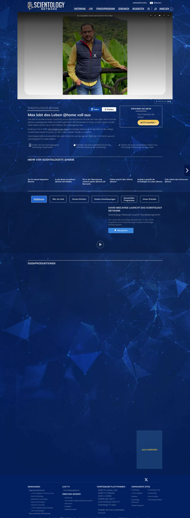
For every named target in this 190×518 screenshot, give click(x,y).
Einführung (68, 498)
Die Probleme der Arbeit (58, 129)
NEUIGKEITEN (138, 9)
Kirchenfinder (152, 493)
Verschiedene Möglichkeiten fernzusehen (79, 501)
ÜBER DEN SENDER (71, 494)
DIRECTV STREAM (106, 493)
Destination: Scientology (39, 499)
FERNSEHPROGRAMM (105, 9)
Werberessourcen (71, 509)
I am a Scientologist (37, 511)
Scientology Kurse (154, 490)
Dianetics (134, 496)
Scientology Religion (155, 500)
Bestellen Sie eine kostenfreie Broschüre (93, 146)
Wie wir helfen (153, 496)
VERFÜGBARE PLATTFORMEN (111, 486)
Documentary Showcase (39, 513)
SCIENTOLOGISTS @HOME (43, 108)
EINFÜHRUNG (80, 9)
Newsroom (68, 503)
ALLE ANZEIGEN (149, 449)
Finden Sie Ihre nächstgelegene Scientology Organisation (45, 146)
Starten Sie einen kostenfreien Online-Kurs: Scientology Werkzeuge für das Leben (139, 146)
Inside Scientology (37, 496)
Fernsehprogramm (71, 490)
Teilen (95, 109)
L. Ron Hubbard (136, 493)
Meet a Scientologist (38, 502)
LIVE (91, 9)
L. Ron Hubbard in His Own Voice (42, 493)
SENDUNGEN (123, 9)
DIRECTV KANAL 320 (107, 490)
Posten (109, 109)
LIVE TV (66, 486)
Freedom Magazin (137, 505)
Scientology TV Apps (107, 504)
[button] (187, 170)
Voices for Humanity (38, 505)
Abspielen (121, 230)
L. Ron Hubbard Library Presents (42, 508)
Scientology (135, 490)
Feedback (68, 506)
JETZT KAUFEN (148, 122)
